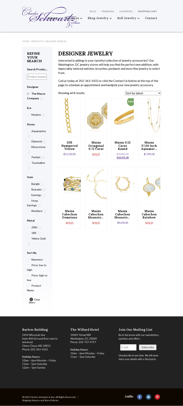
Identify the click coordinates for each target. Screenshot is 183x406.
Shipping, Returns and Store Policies (40, 400)
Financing (108, 11)
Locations (126, 11)
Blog (93, 11)
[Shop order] (143, 93)
